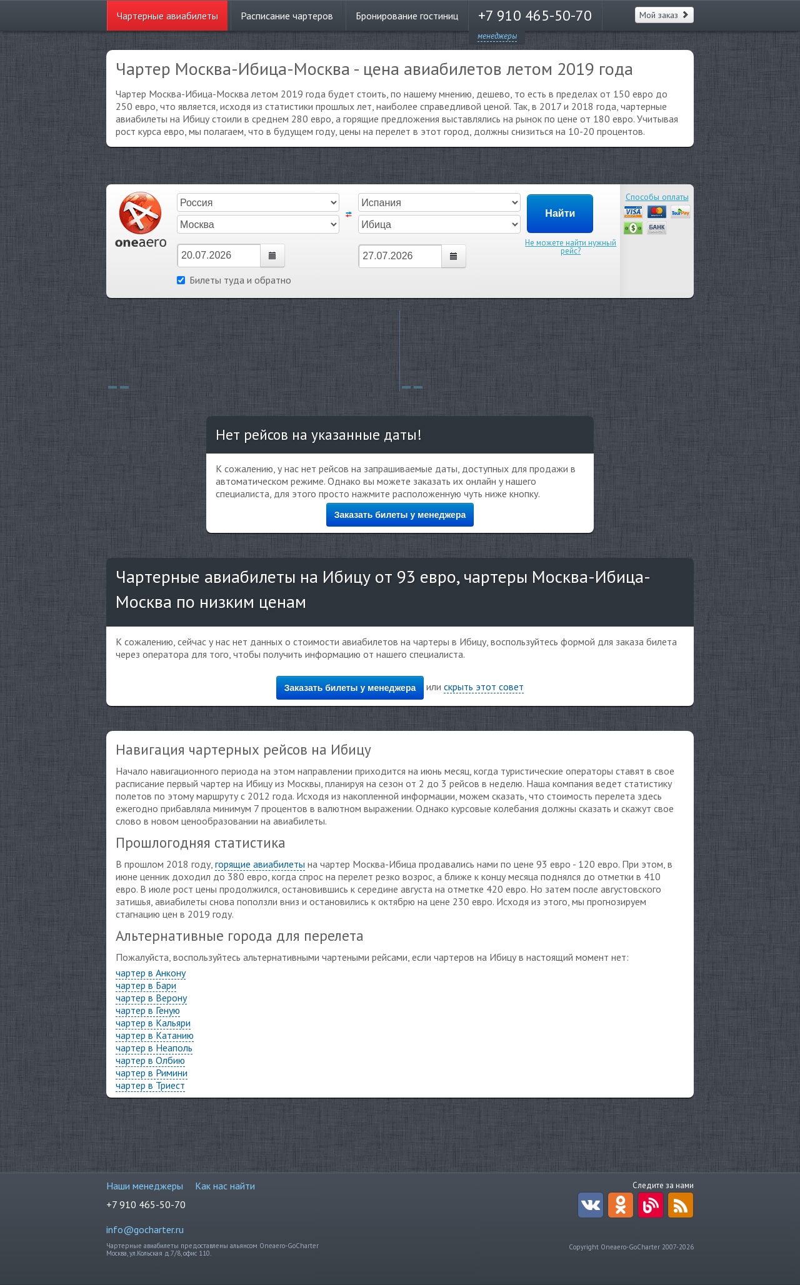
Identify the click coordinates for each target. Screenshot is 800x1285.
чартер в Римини (152, 1072)
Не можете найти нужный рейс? (570, 246)
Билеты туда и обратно (234, 280)
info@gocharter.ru (145, 1229)
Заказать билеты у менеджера (400, 515)
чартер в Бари (146, 985)
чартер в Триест (150, 1085)
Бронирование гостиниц (407, 15)
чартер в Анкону (151, 972)
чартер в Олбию (150, 1060)
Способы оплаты (657, 196)
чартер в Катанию (155, 1035)
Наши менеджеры (144, 1185)
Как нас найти (225, 1185)
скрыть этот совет (484, 686)
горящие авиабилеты (260, 864)
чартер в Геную (148, 1010)
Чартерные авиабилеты (167, 15)
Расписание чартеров (287, 15)
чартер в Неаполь (154, 1047)
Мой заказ (664, 15)
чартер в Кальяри (153, 1022)
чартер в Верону (151, 997)
